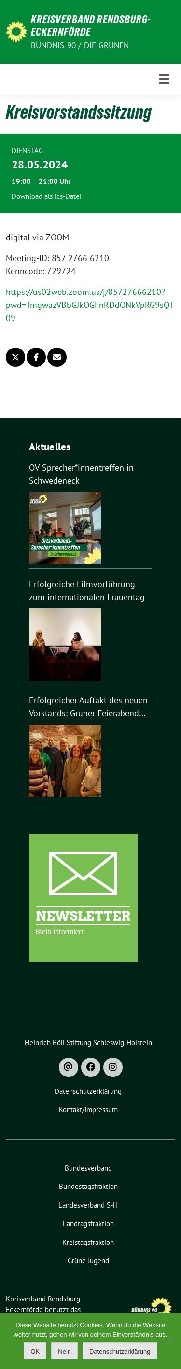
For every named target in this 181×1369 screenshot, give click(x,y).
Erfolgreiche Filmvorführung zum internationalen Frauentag (87, 590)
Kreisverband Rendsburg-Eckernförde (91, 25)
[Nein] (169, 1341)
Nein (64, 1351)
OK (35, 1351)
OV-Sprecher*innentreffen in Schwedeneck (81, 474)
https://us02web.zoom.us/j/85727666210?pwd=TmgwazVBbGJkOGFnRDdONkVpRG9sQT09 (90, 304)
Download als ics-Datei (47, 196)
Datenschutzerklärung (119, 1351)
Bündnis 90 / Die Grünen (80, 45)
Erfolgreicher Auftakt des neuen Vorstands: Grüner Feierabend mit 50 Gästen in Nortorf (88, 707)
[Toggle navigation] (164, 79)
